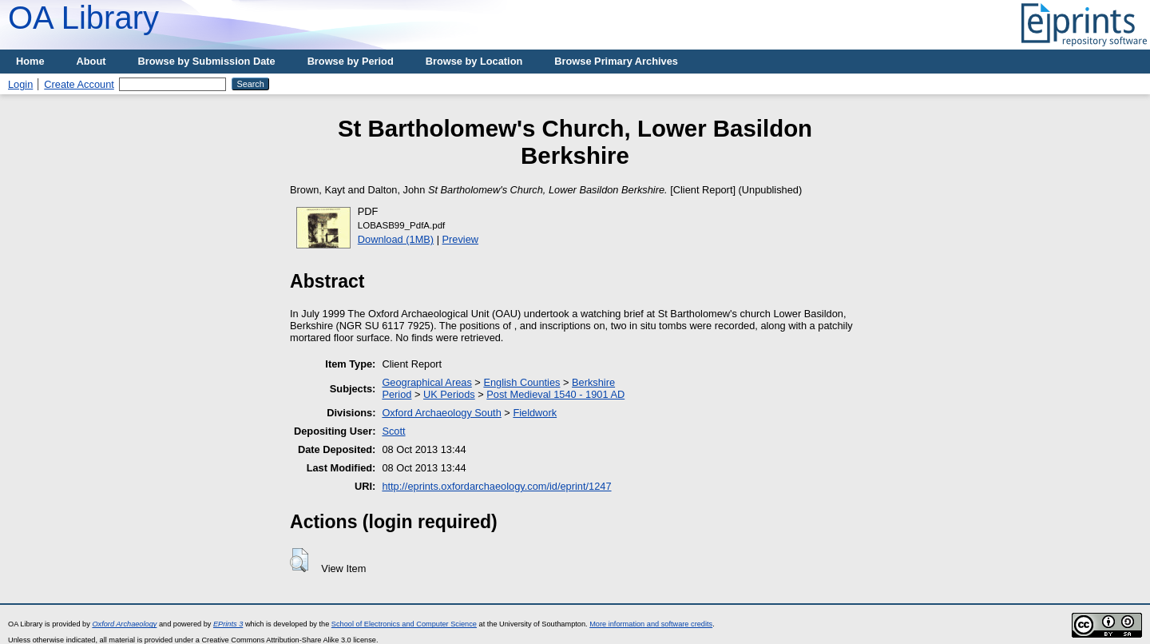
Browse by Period (350, 61)
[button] (299, 560)
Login (20, 84)
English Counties (521, 382)
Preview (460, 239)
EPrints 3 (228, 624)
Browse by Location (474, 61)
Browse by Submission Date (207, 61)
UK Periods (449, 394)
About (91, 61)
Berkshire (593, 382)
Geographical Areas (426, 382)
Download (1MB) (396, 239)
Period (396, 394)
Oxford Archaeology (124, 624)
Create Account (79, 84)
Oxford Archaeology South (441, 413)
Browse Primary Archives (616, 61)
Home (30, 61)
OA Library (83, 17)
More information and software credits (650, 624)
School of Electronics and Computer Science (404, 624)
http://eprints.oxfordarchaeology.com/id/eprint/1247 (496, 486)
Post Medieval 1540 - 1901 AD (555, 394)
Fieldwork (535, 413)
